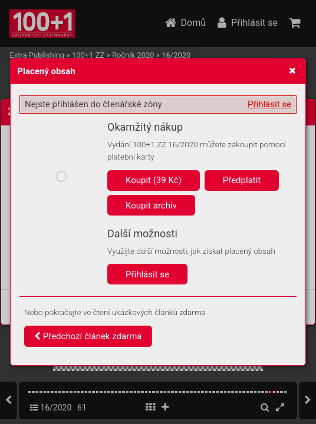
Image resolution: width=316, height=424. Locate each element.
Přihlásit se (269, 104)
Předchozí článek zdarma (88, 336)
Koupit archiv (151, 205)
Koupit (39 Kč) (154, 180)
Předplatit (242, 180)
